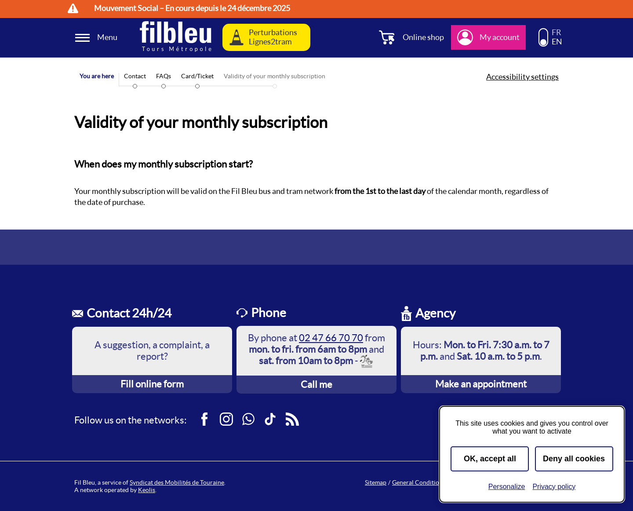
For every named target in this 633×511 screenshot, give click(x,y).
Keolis (146, 489)
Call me (316, 384)
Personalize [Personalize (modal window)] (506, 486)
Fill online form (152, 384)
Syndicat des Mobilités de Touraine (177, 482)
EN (557, 41)
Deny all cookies (574, 458)
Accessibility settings (522, 77)
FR (556, 32)
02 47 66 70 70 (331, 337)
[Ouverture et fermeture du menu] (97, 37)
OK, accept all (490, 458)
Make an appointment (481, 384)
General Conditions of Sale (428, 482)
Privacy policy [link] (553, 486)
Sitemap (375, 482)
